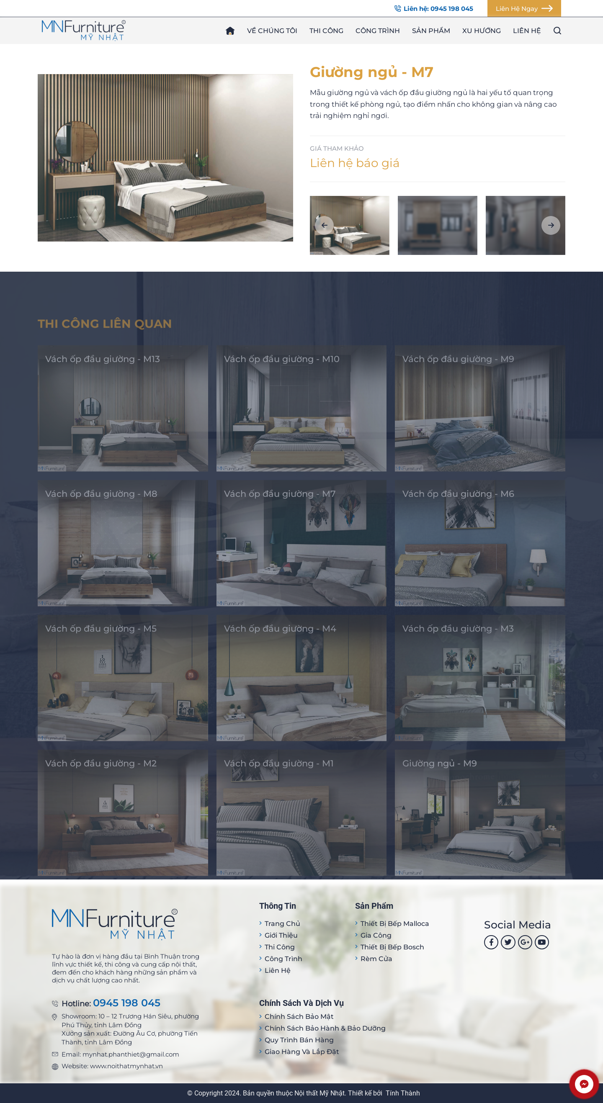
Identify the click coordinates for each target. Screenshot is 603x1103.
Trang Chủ (282, 924)
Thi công (326, 31)
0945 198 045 (126, 1003)
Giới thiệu (281, 935)
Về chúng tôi (272, 31)
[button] (324, 225)
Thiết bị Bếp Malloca (395, 924)
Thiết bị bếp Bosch (392, 947)
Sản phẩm (431, 31)
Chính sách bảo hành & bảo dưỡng (325, 1028)
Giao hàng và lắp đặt (302, 1052)
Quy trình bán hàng (299, 1040)
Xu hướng (481, 31)
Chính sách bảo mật (299, 1017)
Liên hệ (527, 31)
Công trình (378, 31)
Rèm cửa (376, 959)
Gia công (376, 935)
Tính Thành (403, 1093)
